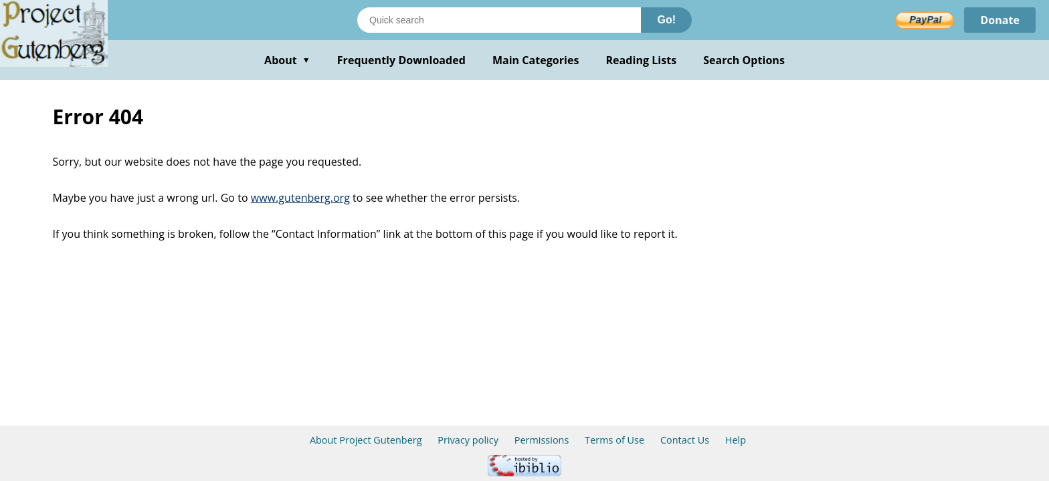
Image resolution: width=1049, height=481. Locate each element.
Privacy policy (468, 440)
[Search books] (499, 20)
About (287, 60)
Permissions (541, 440)
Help (735, 440)
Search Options (744, 60)
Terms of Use (614, 440)
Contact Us (684, 440)
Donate (1000, 20)
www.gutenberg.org (300, 197)
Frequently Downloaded (401, 60)
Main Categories (535, 60)
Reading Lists (641, 60)
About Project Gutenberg (366, 440)
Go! (666, 19)
